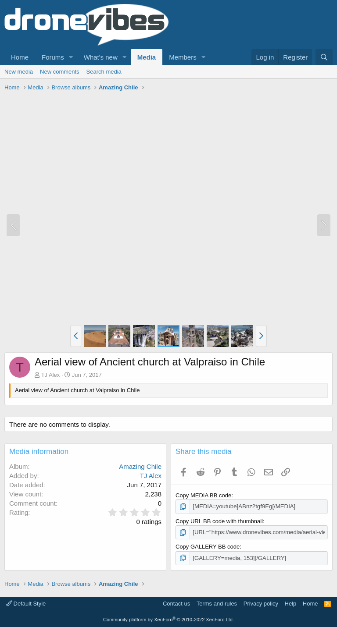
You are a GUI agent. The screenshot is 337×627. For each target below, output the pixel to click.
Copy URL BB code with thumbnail (219, 520)
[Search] (324, 57)
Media (146, 57)
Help (291, 603)
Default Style (26, 603)
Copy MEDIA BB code (203, 495)
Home (20, 57)
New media (18, 71)
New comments (59, 71)
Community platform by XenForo (168, 619)
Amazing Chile (140, 466)
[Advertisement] (164, 114)
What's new (101, 57)
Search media (104, 71)
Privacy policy (261, 603)
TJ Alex (50, 375)
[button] (71, 57)
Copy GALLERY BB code (208, 546)
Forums (53, 57)
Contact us (176, 603)
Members (183, 57)
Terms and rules (217, 603)
